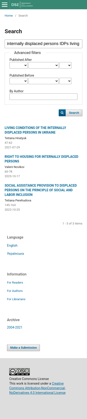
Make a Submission (23, 347)
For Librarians (16, 299)
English (12, 245)
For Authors (15, 291)
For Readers (15, 282)
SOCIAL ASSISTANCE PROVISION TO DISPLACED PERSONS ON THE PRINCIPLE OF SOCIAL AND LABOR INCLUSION (41, 190)
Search (74, 112)
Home (9, 15)
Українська (15, 253)
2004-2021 (15, 327)
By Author (17, 91)
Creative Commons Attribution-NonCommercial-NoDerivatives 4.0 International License (37, 388)
